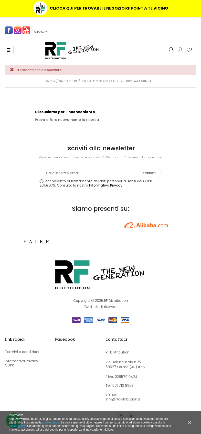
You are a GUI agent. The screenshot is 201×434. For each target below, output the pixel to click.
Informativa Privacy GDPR (21, 363)
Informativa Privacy (105, 185)
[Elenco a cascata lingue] (39, 31)
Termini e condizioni (22, 351)
